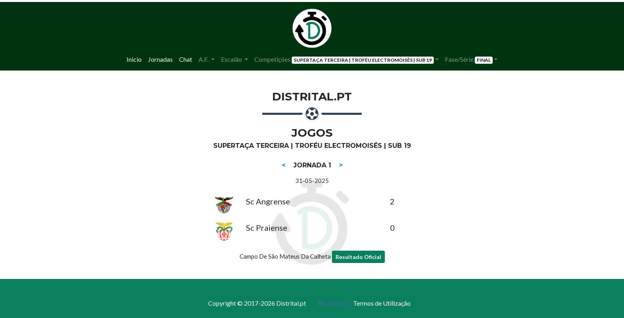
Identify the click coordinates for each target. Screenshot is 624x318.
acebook (332, 303)
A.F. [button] (204, 59)
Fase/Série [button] (469, 59)
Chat (185, 59)
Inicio (134, 59)
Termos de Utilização (382, 303)
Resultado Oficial (358, 256)
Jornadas (160, 59)
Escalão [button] (232, 59)
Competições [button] (344, 59)
